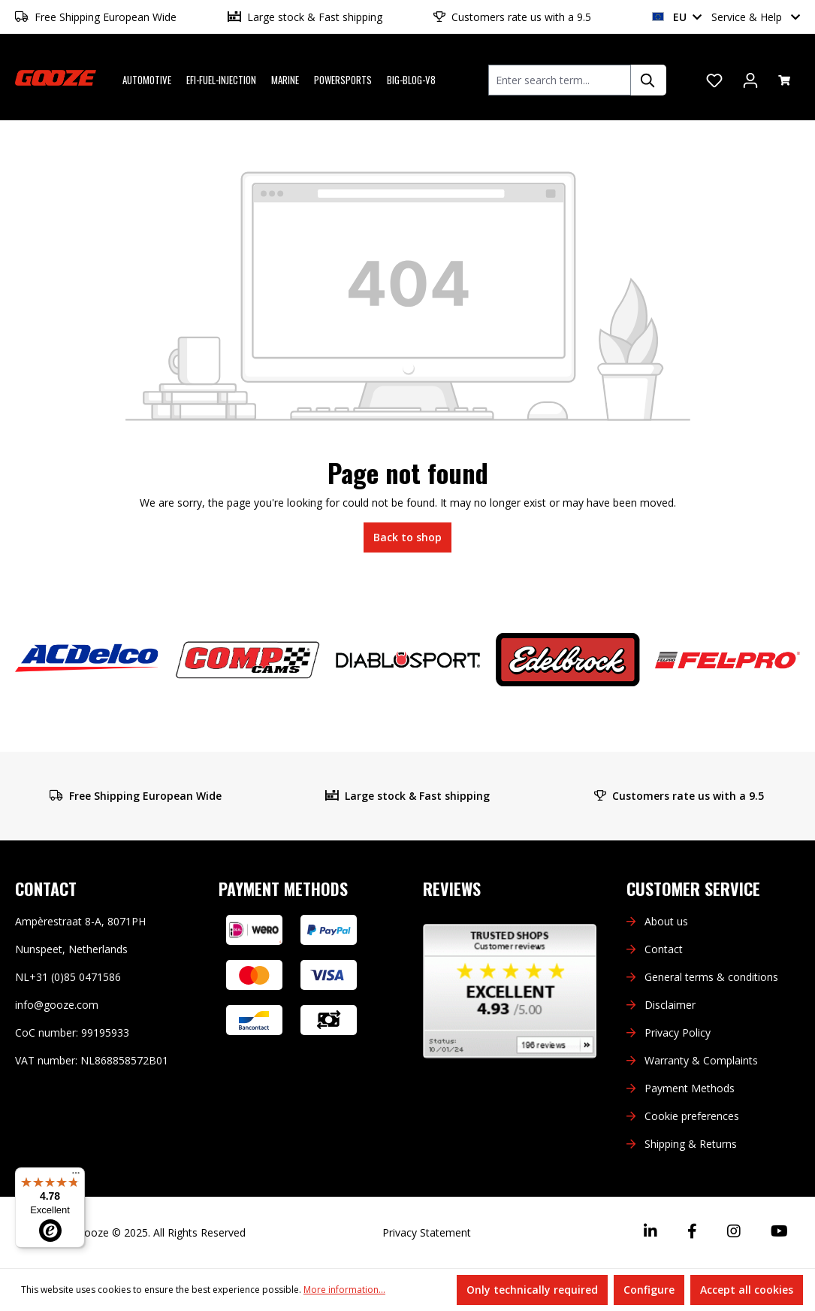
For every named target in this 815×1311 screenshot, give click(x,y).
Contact (663, 949)
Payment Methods (689, 1088)
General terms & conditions (711, 977)
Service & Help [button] (755, 17)
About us (666, 921)
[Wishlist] (714, 80)
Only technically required (532, 1289)
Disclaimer (670, 1005)
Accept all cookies (746, 1289)
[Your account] (750, 80)
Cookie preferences (691, 1116)
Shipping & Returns (690, 1144)
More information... (344, 1289)
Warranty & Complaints (701, 1060)
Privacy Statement (426, 1232)
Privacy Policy (677, 1032)
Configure (649, 1289)
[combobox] (559, 80)
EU (677, 17)
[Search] (648, 80)
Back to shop (407, 537)
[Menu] (76, 1176)
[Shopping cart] (784, 80)
